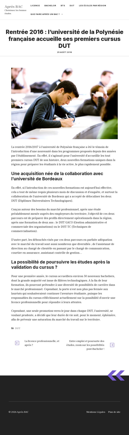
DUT (72, 5)
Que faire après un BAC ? (48, 14)
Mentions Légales (95, 412)
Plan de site (114, 412)
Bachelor (50, 5)
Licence (35, 5)
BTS (63, 5)
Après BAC (14, 6)
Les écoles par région (92, 5)
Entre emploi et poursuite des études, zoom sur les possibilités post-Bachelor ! (85, 345)
